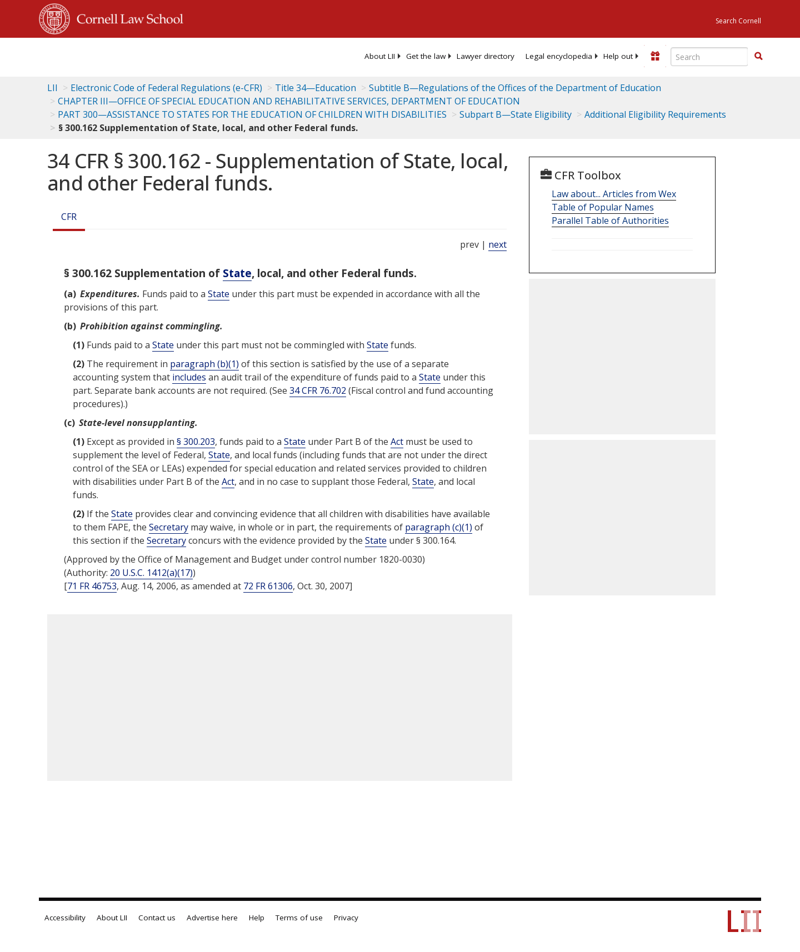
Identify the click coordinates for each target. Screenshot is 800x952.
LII (52, 88)
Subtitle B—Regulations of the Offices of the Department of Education (515, 88)
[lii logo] (163, 56)
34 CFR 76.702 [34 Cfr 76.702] (317, 390)
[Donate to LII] (655, 56)
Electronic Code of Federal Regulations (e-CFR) (166, 88)
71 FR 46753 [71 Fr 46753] (92, 586)
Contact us (157, 918)
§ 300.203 (196, 441)
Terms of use (299, 918)
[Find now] (758, 57)
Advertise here (212, 918)
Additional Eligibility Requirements (655, 114)
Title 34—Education (315, 88)
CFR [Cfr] (69, 217)
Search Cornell (738, 21)
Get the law (426, 56)
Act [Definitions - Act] (397, 441)
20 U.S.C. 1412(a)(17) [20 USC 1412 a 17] (151, 573)
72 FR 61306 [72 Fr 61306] (268, 586)
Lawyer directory (485, 56)
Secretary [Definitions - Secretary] (168, 527)
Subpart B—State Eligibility (515, 114)
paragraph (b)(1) (204, 364)
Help (256, 918)
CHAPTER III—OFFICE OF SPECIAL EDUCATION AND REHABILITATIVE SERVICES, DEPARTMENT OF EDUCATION (289, 101)
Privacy (346, 918)
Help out (618, 56)
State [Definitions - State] (237, 272)
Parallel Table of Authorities (610, 220)
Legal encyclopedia (559, 56)
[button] (758, 56)
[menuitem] (380, 56)
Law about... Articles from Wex (614, 194)
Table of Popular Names (603, 207)
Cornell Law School (126, 17)
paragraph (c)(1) (438, 527)
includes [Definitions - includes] (189, 377)
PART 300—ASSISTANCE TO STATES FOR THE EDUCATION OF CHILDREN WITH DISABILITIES (252, 114)
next (497, 244)
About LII (379, 56)
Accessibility (65, 918)
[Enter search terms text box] (709, 56)
